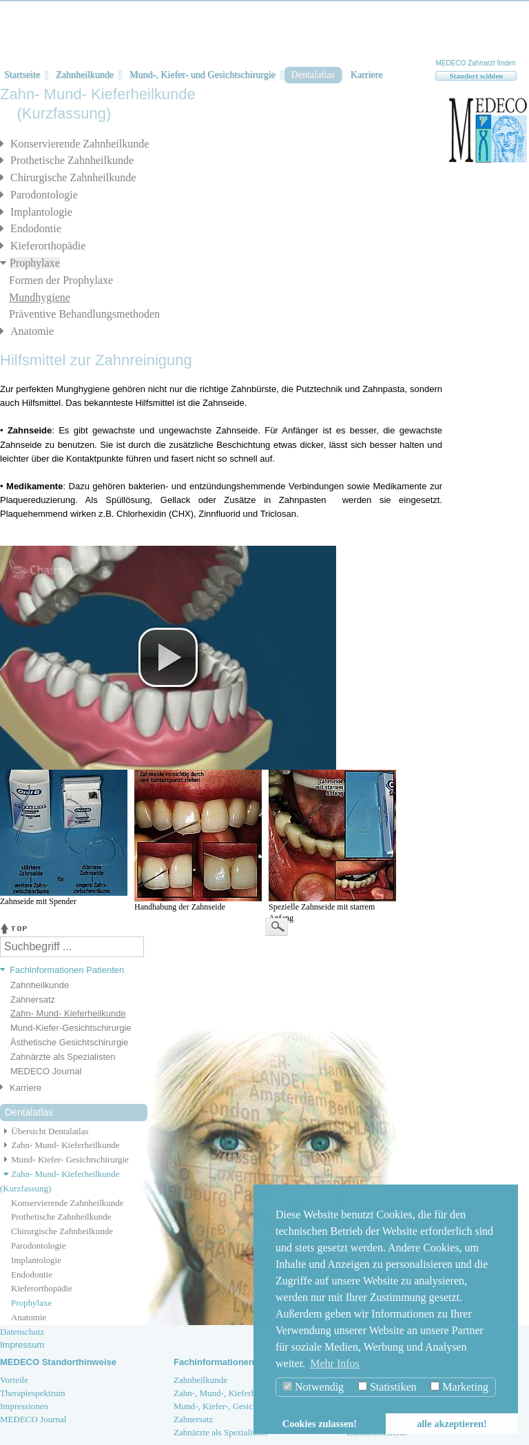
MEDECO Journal (45, 1071)
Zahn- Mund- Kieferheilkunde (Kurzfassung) (60, 1181)
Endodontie (35, 228)
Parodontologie (44, 195)
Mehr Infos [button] (335, 1363)
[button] (168, 657)
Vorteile (14, 1380)
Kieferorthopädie (47, 246)
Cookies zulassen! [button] (319, 1423)
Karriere (367, 75)
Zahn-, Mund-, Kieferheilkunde (230, 1393)
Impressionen (24, 1406)
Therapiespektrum (32, 1393)
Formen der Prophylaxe (61, 280)
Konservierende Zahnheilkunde (79, 144)
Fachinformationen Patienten (67, 970)
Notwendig (313, 1387)
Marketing (459, 1387)
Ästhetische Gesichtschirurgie (69, 1042)
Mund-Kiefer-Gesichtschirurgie (71, 1028)
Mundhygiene (39, 297)
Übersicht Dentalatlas (44, 1131)
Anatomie (32, 331)
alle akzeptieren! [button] (452, 1423)
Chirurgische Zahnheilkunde (73, 177)
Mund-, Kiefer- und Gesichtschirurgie (202, 75)
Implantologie (41, 212)
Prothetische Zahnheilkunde (72, 160)
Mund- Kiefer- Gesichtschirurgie (64, 1159)
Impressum (22, 1345)
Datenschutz (22, 1331)
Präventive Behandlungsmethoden (84, 314)
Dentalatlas (313, 75)
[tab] (68, 970)
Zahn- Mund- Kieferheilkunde (68, 1013)
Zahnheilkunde (85, 75)
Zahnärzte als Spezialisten (62, 1057)
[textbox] (72, 946)
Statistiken (387, 1387)
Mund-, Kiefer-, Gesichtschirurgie (234, 1406)
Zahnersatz (32, 999)
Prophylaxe (35, 263)
